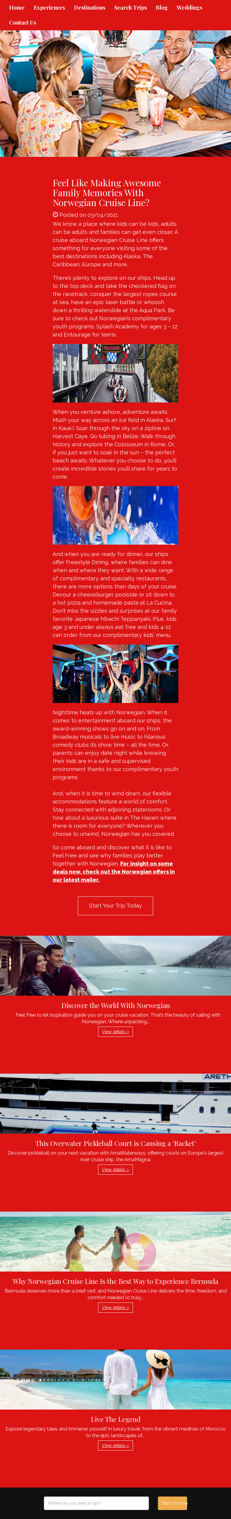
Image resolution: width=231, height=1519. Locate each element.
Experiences (49, 7)
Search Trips (130, 7)
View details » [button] (115, 1031)
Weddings (189, 7)
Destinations (89, 7)
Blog (162, 7)
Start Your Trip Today (115, 905)
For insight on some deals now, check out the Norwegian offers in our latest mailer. (114, 871)
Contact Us (22, 22)
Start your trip (174, 1503)
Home (17, 7)
